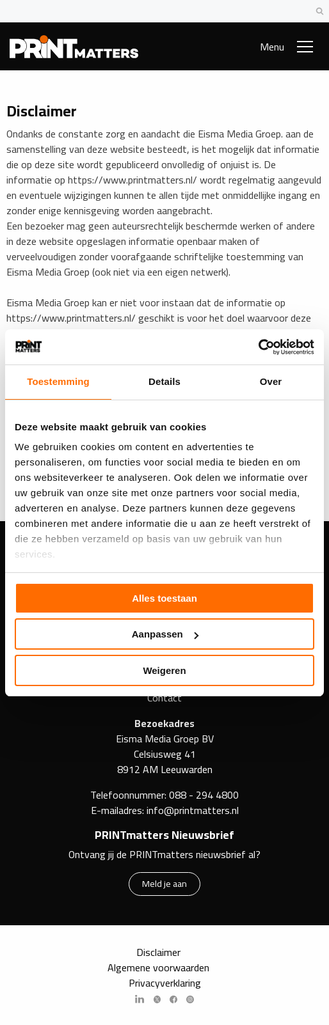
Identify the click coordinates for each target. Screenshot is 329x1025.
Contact (164, 697)
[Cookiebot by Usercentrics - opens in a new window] (258, 347)
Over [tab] (271, 381)
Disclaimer (158, 952)
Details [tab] (164, 381)
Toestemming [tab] (58, 381)
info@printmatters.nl (193, 810)
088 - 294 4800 (204, 794)
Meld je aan (164, 883)
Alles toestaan (164, 598)
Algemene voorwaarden (158, 967)
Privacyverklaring (165, 982)
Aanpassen (165, 634)
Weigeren (164, 670)
